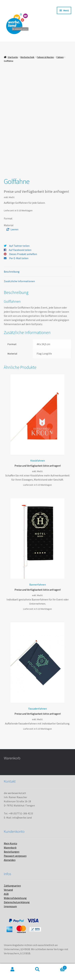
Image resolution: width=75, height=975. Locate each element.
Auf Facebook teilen (20, 250)
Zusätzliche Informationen (19, 281)
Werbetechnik (27, 57)
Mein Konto (10, 843)
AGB (6, 894)
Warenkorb (10, 847)
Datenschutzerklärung (17, 902)
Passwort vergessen (15, 855)
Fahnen (60, 57)
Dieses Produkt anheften (23, 254)
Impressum (10, 906)
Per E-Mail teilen (18, 258)
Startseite (13, 57)
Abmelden (10, 860)
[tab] (37, 272)
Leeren (14, 229)
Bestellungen (11, 851)
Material (9, 225)
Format (8, 218)
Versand (8, 889)
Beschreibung (12, 271)
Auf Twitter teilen (19, 245)
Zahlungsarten (12, 885)
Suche (37, 969)
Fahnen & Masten (45, 57)
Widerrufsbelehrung (15, 898)
